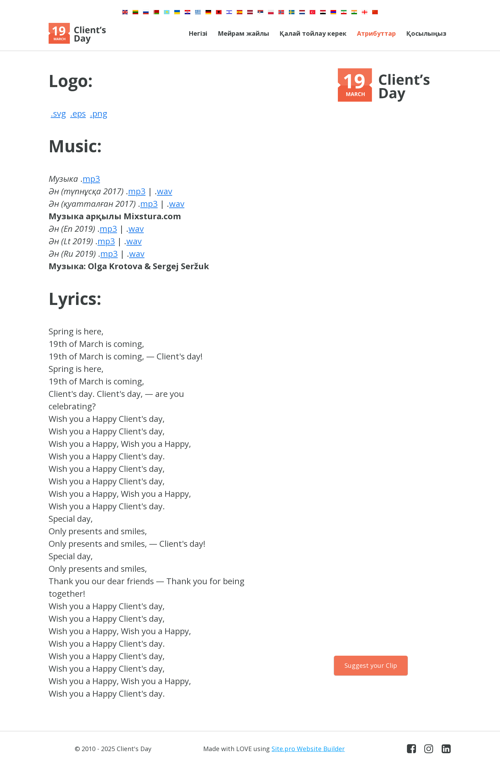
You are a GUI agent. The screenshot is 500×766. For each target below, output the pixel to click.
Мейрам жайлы (243, 33)
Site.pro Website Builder (308, 748)
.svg (58, 113)
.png (98, 113)
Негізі (198, 33)
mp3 (91, 178)
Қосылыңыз (426, 33)
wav (164, 191)
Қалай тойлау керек (313, 33)
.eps (78, 113)
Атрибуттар (376, 33)
